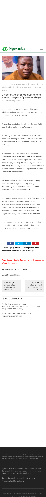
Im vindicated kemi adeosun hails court (9, 287)
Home (4, 84)
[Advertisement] (23, 23)
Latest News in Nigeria (19, 84)
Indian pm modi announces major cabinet (35, 287)
